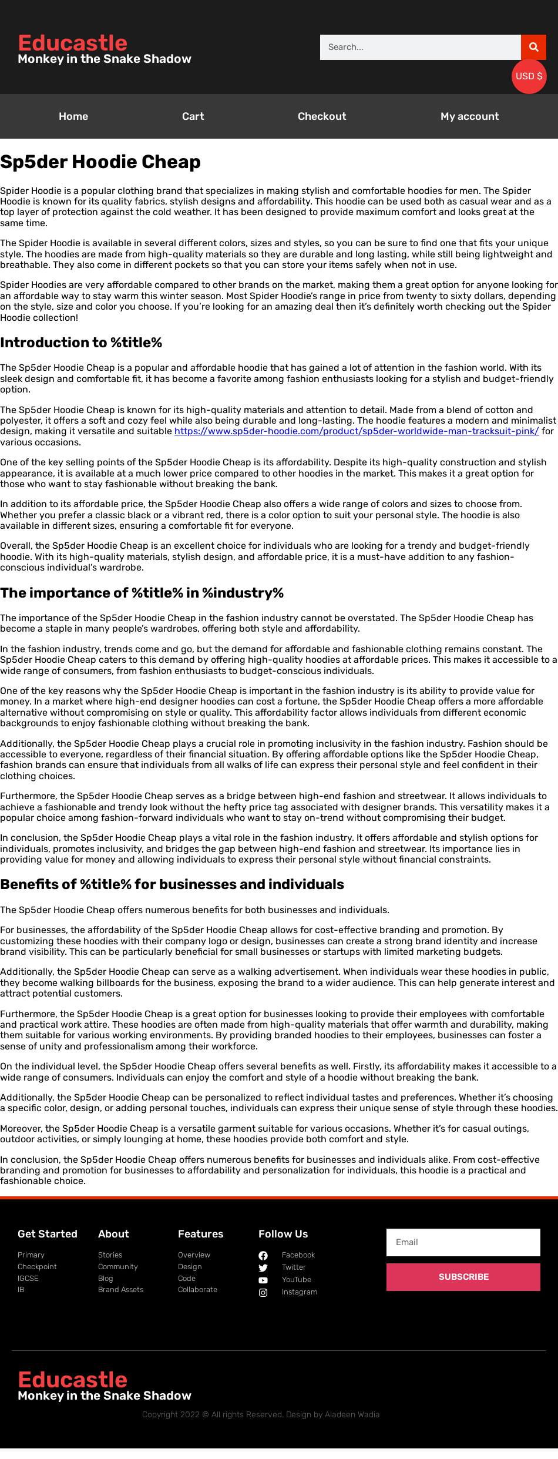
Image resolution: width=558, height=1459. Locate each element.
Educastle (72, 42)
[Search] (533, 47)
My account (470, 116)
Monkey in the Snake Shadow (104, 59)
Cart (193, 116)
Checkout (322, 116)
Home (73, 116)
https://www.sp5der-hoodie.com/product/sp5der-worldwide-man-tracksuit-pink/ (356, 431)
